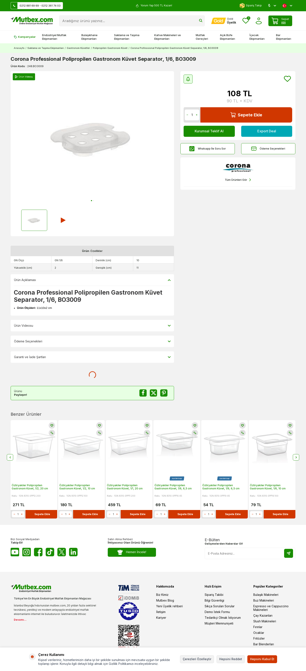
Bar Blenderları (263, 644)
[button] (91, 200)
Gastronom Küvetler (78, 48)
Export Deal (266, 131)
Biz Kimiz (162, 594)
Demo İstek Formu (217, 612)
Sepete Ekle (246, 114)
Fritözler (259, 638)
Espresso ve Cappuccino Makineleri (271, 608)
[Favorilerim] (245, 21)
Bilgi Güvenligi (214, 600)
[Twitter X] (61, 552)
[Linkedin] (73, 552)
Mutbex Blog (165, 600)
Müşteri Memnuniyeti (219, 623)
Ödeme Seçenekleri (268, 148)
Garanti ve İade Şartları (92, 357)
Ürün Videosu (92, 325)
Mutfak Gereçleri (202, 36)
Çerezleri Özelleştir (197, 659)
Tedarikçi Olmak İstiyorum (223, 617)
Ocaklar (258, 632)
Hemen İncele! (132, 552)
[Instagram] (26, 552)
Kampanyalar (25, 36)
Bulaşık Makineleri (265, 594)
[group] (92, 137)
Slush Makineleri (264, 621)
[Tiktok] (50, 552)
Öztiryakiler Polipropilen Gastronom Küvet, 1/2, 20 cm (30, 487)
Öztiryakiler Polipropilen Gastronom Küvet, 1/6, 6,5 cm (173, 487)
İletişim (161, 612)
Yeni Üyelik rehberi (169, 606)
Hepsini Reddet (230, 659)
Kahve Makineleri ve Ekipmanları (167, 36)
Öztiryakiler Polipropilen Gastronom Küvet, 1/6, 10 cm (268, 487)
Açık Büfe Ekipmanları (227, 36)
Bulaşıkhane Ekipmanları (89, 36)
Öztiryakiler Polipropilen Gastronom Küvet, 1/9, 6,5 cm (220, 487)
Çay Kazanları (262, 615)
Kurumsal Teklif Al (209, 131)
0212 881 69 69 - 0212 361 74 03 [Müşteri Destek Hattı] (36, 5)
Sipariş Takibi (214, 594)
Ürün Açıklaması (92, 280)
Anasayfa (19, 48)
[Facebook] (38, 552)
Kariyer (161, 617)
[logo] (32, 20)
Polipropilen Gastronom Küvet (110, 48)
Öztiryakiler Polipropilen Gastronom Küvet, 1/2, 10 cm (77, 487)
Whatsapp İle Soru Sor (207, 148)
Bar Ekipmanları (283, 36)
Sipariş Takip (250, 5)
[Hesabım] (223, 21)
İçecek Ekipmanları (257, 36)
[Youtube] (15, 552)
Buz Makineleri (263, 600)
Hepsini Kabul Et (262, 659)
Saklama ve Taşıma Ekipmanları (126, 36)
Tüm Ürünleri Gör (238, 180)
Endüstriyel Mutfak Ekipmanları (54, 36)
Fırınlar (257, 627)
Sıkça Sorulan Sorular (220, 606)
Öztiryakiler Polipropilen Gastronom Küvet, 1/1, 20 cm (125, 487)
